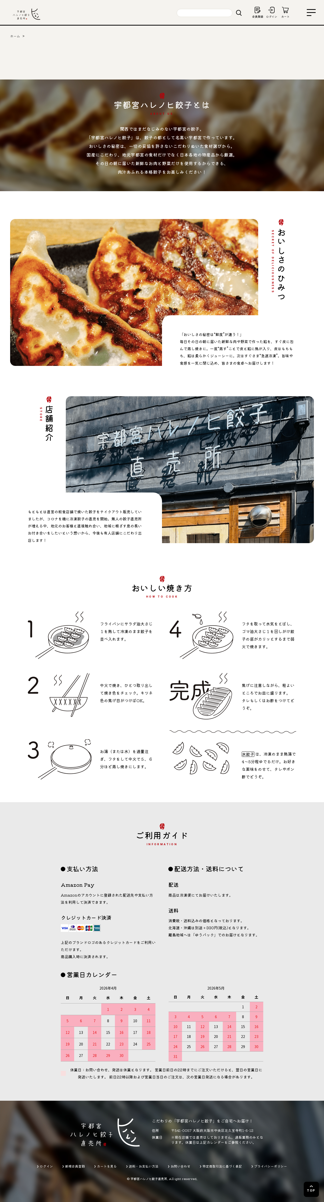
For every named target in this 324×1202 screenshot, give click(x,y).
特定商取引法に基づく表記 (222, 1166)
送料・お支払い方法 (143, 1166)
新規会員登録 (75, 1166)
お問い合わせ (180, 1166)
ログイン (46, 1166)
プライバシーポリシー (270, 1166)
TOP (311, 1190)
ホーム (15, 36)
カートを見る (107, 1166)
